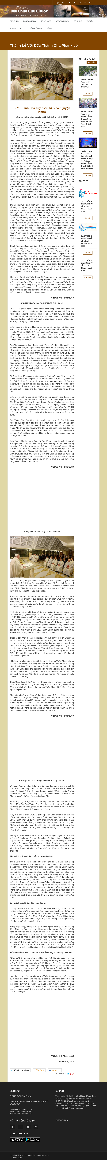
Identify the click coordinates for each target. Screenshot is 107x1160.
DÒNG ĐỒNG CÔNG (20, 1096)
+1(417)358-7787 (60, 3)
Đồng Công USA (29, 21)
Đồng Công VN (36, 28)
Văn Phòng (40, 1070)
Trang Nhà (14, 21)
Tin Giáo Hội (55, 1070)
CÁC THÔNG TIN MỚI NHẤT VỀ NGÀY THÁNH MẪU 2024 (87, 206)
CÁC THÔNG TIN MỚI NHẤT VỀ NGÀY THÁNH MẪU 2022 (87, 265)
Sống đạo (78, 21)
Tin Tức (89, 21)
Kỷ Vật (22, 28)
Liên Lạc (50, 28)
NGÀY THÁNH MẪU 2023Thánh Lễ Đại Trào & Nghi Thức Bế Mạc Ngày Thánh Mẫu (87, 119)
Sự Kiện (13, 28)
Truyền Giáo (46, 21)
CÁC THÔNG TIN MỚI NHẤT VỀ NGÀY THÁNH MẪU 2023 (87, 241)
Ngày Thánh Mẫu (62, 21)
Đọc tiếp (87, 94)
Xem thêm (91, 62)
